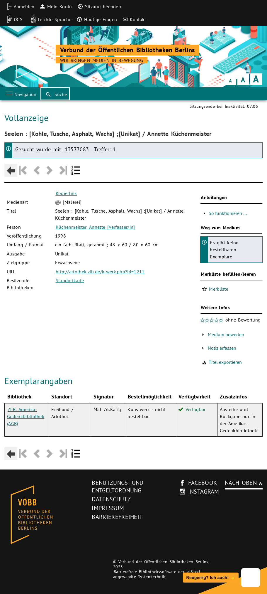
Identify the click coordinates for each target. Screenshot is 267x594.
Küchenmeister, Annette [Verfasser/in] (95, 227)
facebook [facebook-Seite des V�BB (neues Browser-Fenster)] (202, 483)
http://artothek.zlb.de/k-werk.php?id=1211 (100, 272)
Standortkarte (70, 280)
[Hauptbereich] (133, 283)
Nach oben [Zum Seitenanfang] (241, 483)
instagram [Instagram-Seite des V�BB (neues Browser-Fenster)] (203, 491)
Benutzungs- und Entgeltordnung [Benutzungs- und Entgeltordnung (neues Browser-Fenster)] (117, 486)
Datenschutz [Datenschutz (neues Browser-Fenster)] (111, 499)
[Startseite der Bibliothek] (30, 57)
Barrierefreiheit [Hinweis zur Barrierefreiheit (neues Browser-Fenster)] (117, 517)
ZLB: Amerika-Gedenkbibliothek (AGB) (25, 416)
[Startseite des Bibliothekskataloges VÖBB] (46, 515)
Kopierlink (66, 193)
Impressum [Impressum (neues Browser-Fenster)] (108, 508)
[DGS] (12, 19)
